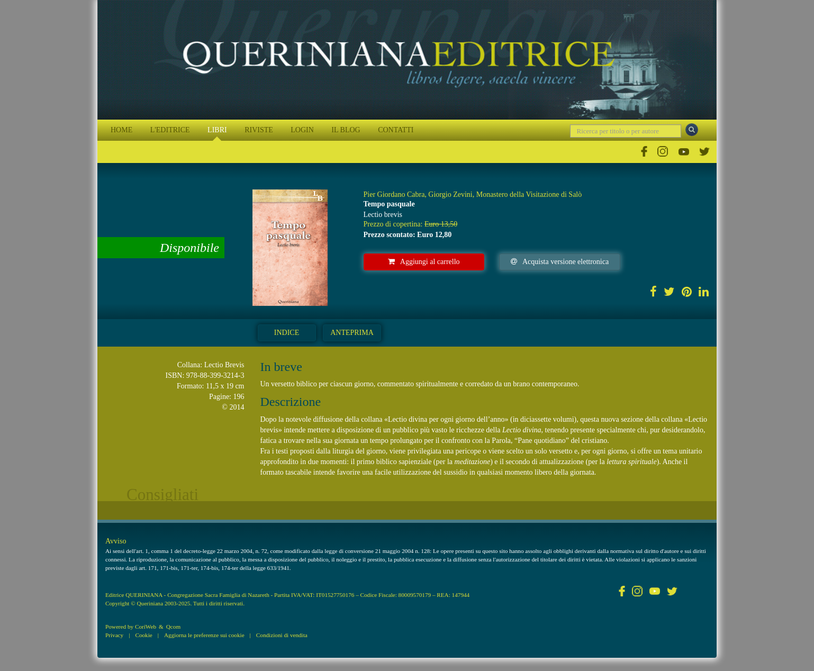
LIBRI (217, 130)
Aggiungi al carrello (424, 262)
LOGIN (302, 130)
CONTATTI (395, 130)
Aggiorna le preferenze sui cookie (204, 635)
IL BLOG (345, 130)
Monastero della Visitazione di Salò (529, 194)
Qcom (173, 626)
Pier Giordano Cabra (394, 194)
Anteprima (352, 333)
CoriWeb (145, 626)
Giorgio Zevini (450, 194)
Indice (286, 333)
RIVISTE (259, 130)
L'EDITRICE (170, 130)
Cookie (143, 635)
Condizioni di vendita (281, 635)
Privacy (114, 635)
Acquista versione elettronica (560, 262)
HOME (121, 130)
